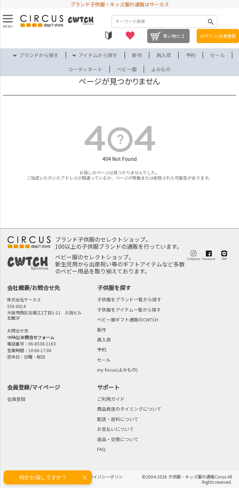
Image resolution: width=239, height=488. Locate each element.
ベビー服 (127, 69)
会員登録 (16, 399)
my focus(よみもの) (117, 369)
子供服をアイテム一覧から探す (129, 309)
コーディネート (85, 69)
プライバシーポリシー (104, 479)
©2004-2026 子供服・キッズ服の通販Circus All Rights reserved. (187, 479)
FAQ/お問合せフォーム (32, 337)
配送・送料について (117, 419)
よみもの (161, 69)
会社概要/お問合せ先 (33, 287)
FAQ (101, 449)
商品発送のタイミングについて (129, 408)
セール (217, 55)
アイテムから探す (98, 55)
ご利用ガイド (111, 399)
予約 (191, 55)
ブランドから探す (39, 55)
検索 (210, 21)
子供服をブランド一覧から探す (129, 299)
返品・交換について (117, 439)
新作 (137, 55)
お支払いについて (115, 429)
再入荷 (163, 55)
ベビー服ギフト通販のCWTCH (127, 319)
